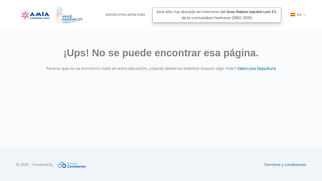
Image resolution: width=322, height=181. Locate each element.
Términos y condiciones (285, 164)
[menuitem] (296, 15)
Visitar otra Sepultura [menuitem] (125, 15)
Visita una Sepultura (256, 68)
